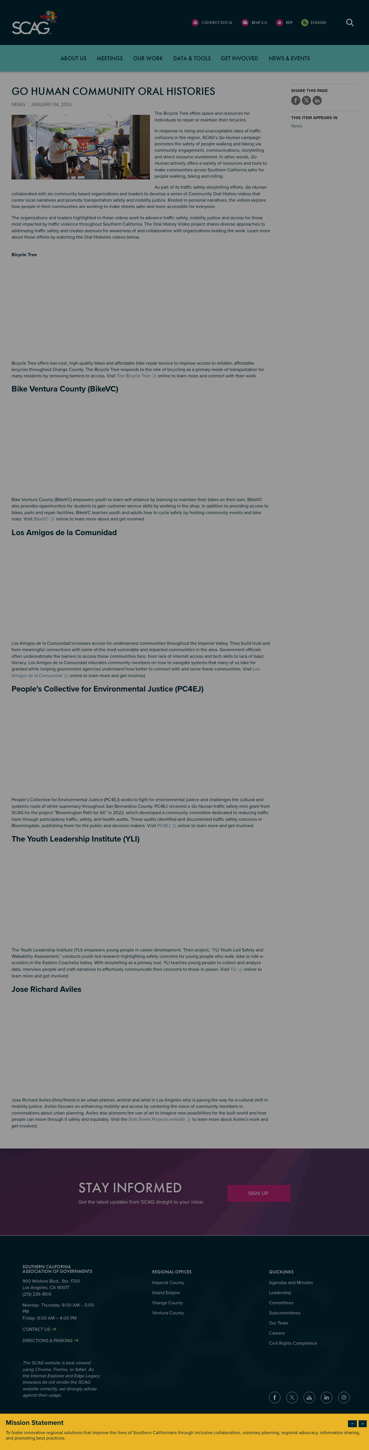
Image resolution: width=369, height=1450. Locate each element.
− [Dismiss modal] (352, 1424)
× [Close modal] (363, 1424)
